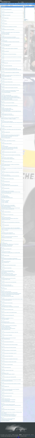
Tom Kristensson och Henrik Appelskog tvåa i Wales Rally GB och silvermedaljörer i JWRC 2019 (11, 57)
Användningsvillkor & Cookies (26, 434)
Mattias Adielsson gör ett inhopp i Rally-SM (6, 237)
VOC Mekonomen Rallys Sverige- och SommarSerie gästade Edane (9, 185)
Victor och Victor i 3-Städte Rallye (5, 45)
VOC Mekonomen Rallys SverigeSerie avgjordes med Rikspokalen (9, 48)
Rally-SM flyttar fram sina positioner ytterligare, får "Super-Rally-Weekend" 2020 (11, 75)
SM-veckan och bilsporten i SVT (5, 386)
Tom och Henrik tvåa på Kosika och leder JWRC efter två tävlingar (9, 344)
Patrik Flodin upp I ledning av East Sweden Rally (7, 109)
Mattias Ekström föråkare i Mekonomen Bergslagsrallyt (8, 409)
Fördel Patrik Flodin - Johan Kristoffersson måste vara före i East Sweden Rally (11, 129)
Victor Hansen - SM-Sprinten (4, 202)
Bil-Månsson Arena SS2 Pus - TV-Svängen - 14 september (8, 118)
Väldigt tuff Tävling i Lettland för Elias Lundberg (7, 273)
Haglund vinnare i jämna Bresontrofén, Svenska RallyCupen (8, 91)
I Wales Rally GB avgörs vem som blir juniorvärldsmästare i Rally (9, 68)
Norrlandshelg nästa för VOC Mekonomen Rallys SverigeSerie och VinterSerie (11, 383)
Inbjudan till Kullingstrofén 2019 (5, 262)
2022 (24, 10)
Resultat (25, 20)
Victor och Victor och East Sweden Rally (6, 95)
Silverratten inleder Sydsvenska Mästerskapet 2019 (7, 315)
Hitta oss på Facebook (15, 434)
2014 (24, 15)
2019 (24, 12)
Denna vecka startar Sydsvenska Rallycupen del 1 (7, 341)
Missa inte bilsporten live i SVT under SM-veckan (7, 214)
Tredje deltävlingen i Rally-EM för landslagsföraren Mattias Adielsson (9, 218)
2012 (24, 16)
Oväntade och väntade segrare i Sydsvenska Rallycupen (8, 328)
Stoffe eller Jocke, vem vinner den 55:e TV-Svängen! (7, 102)
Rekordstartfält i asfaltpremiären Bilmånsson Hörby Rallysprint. (9, 325)
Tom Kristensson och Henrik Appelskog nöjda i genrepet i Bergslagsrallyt (10, 389)
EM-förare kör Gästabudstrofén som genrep (6, 240)
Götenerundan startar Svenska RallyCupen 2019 (7, 309)
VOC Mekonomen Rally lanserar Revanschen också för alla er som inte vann (10, 84)
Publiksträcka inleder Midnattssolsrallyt (6, 367)
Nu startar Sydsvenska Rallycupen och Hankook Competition (8, 350)
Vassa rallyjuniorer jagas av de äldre (5, 279)
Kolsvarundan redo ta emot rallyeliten (5, 251)
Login (33, 2)
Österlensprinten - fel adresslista (5, 200)
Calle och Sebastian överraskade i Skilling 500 (7, 121)
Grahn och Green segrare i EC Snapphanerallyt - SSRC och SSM (9, 147)
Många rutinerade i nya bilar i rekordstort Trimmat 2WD (8, 404)
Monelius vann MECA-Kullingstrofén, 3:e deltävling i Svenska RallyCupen (10, 164)
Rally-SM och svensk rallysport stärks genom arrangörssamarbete (9, 292)
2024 (24, 9)
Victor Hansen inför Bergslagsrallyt (5, 400)
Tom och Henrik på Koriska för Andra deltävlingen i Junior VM (8, 353)
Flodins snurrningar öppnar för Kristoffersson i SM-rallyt (8, 233)
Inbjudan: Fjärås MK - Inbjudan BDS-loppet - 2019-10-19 (8, 140)
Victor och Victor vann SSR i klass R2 (5, 261)
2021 (24, 11)
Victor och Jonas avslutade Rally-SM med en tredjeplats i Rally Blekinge (10, 72)
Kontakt (30, 2)
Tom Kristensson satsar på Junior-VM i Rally (6, 419)
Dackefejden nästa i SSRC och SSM (5, 219)
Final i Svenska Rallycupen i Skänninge (6, 44)
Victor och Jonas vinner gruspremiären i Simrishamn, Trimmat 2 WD (9, 332)
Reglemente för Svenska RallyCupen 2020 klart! (7, 12)
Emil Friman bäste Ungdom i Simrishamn (6, 327)
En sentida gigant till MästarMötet (5, 196)
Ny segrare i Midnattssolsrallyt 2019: (5, 184)
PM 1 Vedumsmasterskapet (4, 146)
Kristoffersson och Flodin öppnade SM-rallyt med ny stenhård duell (9, 236)
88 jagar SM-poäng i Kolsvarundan (5, 165)
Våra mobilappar (27, 2)
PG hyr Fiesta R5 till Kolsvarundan (5, 181)
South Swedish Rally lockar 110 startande (6, 305)
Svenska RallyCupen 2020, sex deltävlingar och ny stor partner (9, 26)
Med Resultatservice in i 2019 (4, 373)
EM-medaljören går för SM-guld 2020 (5, 15)
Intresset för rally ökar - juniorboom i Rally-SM (6, 157)
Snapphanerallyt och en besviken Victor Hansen (7, 149)
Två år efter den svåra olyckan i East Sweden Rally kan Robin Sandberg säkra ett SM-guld (12, 123)
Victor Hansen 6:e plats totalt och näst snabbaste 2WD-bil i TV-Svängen (10, 90)
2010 (24, 17)
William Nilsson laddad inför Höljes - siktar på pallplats (8, 205)
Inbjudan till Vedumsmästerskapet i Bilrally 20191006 (7, 158)
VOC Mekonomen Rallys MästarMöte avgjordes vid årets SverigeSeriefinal (10, 32)
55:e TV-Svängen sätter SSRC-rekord (5, 110)
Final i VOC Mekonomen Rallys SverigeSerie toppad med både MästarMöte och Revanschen (11, 61)
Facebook (19, 2)
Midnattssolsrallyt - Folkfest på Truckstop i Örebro (7, 370)
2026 (24, 8)
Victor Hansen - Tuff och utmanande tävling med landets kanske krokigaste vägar (11, 69)
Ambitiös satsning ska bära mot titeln (5, 329)
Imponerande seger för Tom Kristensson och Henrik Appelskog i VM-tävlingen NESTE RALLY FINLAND (11, 169)
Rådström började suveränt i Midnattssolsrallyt (7, 197)
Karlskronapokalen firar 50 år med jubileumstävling (7, 178)
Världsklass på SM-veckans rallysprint (6, 217)
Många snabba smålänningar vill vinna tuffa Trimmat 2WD (8, 278)
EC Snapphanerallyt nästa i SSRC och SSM (6, 161)
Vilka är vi (10, 434)
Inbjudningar (25, 19)
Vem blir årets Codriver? (4, 23)
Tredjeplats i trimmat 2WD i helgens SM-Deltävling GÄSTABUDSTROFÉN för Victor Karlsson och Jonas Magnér (11, 229)
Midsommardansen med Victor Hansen (6, 295)
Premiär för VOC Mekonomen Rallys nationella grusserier (8, 275)
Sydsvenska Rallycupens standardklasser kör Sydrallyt (8, 271)
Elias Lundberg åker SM (4, 243)
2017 (24, 13)
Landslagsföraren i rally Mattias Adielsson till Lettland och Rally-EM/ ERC (10, 294)
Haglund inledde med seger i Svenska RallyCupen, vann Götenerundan (10, 306)
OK (18, 437)
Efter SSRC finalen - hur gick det (5, 33)
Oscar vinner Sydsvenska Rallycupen (5, 92)
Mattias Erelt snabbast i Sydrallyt (5, 255)
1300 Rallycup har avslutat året (5, 51)
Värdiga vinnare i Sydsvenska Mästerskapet (6, 65)
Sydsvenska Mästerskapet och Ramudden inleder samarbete (8, 361)
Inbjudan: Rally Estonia (4, 272)
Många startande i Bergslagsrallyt (5, 420)
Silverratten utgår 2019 (4, 288)
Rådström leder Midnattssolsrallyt (5, 188)
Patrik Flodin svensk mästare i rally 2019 (6, 108)
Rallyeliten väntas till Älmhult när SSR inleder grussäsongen (8, 347)
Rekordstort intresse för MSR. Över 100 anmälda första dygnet (9, 312)
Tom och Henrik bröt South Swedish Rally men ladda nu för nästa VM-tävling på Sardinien (11, 260)
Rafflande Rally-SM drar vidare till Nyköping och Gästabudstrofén (9, 258)
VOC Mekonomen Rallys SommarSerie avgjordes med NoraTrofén (9, 87)
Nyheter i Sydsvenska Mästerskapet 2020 (6, 9)
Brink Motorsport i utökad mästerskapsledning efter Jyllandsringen (9, 105)
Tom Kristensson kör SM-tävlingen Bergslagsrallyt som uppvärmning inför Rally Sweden (11, 406)
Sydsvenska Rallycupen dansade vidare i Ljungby (7, 296)
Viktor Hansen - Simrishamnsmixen (5, 326)
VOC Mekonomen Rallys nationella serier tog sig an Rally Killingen (9, 148)
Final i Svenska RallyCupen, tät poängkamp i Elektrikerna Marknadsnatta (10, 41)
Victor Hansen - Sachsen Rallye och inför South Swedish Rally (9, 274)
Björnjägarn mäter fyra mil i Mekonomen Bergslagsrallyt (8, 418)
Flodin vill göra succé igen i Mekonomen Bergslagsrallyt (8, 401)
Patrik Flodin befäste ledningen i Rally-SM (6, 143)
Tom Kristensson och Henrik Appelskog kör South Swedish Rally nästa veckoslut (11, 293)
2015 (24, 14)
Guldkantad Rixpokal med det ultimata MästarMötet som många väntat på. (10, 222)
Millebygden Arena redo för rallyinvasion (6, 291)
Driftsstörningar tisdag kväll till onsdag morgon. (7, 380)
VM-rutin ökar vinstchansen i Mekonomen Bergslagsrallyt (8, 399)
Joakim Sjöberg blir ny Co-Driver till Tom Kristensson (7, 29)
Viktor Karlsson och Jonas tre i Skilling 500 (6, 126)
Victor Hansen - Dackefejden (4, 201)
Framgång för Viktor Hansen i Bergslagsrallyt (6, 390)
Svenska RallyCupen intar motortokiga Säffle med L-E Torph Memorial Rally (10, 252)
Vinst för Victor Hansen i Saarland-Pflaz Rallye (7, 364)
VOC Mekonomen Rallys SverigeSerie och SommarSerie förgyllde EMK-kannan (11, 111)
